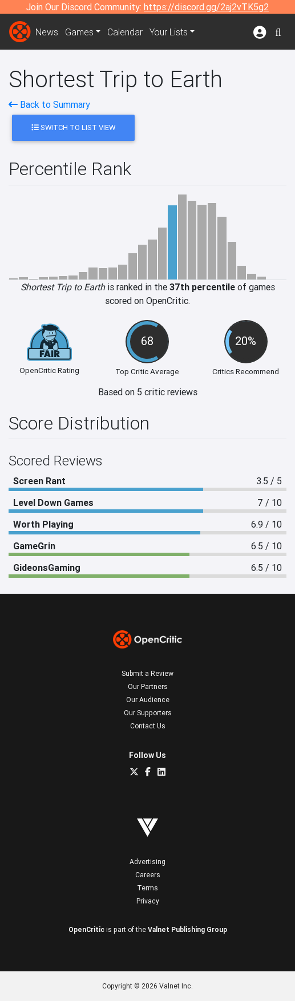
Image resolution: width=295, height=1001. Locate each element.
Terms (147, 888)
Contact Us (147, 726)
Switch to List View (73, 127)
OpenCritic (86, 929)
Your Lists (168, 32)
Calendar (125, 32)
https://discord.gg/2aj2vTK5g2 (206, 7)
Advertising (147, 861)
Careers (147, 874)
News (46, 32)
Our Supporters (148, 712)
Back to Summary (49, 104)
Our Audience (147, 699)
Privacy (147, 901)
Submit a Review (147, 673)
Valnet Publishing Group (187, 929)
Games (79, 32)
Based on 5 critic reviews (147, 392)
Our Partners (148, 686)
